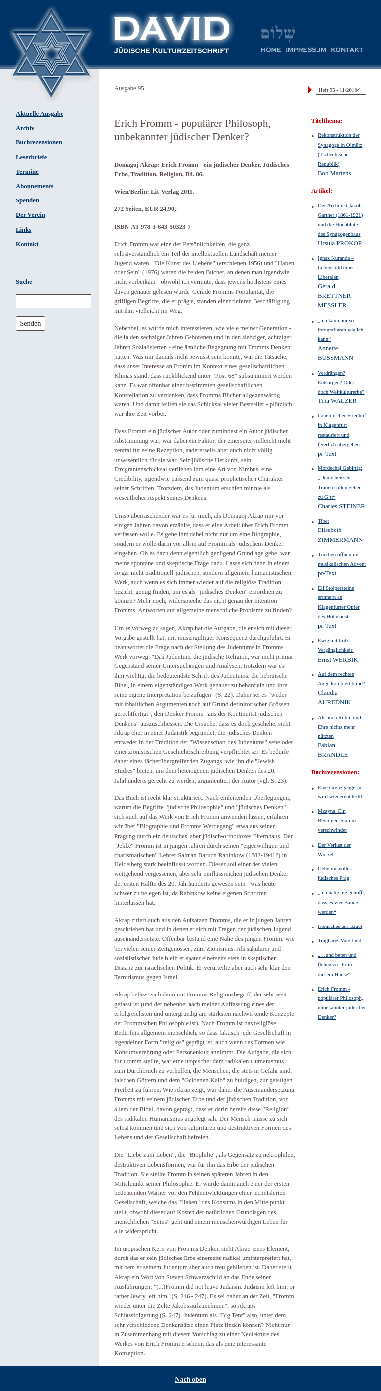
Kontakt (27, 244)
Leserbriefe (31, 157)
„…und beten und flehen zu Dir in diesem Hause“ (337, 964)
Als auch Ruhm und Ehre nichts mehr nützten (339, 726)
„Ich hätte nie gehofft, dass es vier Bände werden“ (341, 901)
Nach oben (190, 1379)
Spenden (27, 200)
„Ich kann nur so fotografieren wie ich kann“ (340, 329)
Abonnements (34, 186)
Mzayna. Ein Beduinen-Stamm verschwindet (337, 820)
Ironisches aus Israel (340, 926)
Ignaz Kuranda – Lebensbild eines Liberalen (336, 267)
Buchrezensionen (39, 142)
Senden (30, 323)
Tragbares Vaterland (339, 940)
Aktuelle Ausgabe (40, 113)
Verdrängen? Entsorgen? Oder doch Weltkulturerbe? (341, 382)
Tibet (323, 521)
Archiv (25, 128)
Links (23, 229)
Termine (27, 171)
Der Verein (30, 214)
